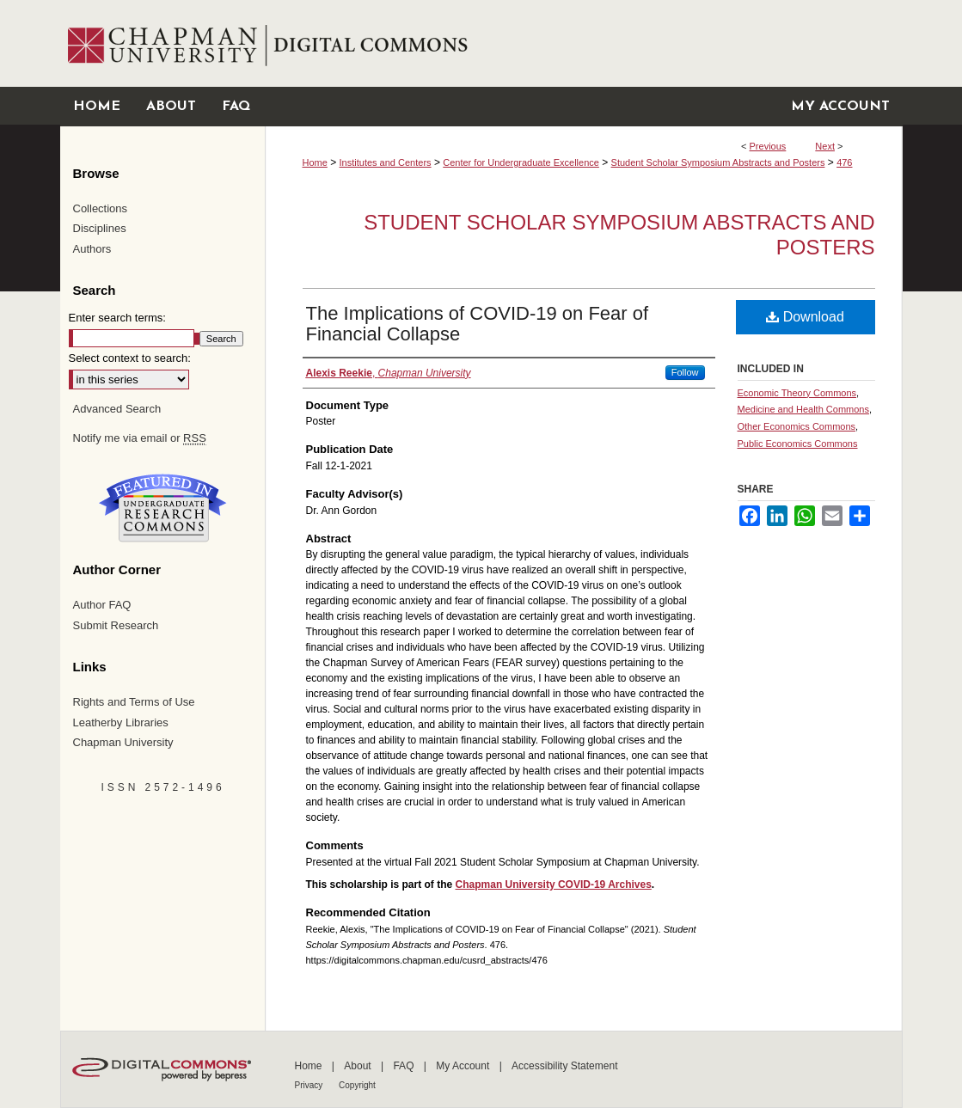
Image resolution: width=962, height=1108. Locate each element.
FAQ (404, 1066)
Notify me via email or (139, 438)
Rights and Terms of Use (134, 701)
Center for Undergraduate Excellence (521, 162)
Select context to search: (130, 358)
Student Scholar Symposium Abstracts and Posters (718, 162)
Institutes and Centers (386, 162)
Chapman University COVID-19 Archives (554, 884)
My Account (464, 1066)
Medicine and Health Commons (803, 409)
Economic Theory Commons (797, 393)
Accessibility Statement (564, 1066)
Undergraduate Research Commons (163, 508)
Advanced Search (117, 408)
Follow (685, 372)
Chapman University (123, 742)
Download (805, 316)
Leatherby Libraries (121, 722)
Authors (92, 248)
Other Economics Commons (797, 426)
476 (844, 162)
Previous (768, 146)
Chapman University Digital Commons (583, 43)
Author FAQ (102, 604)
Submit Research (116, 625)
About (359, 1066)
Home (315, 162)
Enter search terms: (117, 317)
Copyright (357, 1085)
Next (825, 146)
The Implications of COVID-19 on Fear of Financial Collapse (477, 324)
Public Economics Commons (798, 443)
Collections (100, 208)
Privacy (310, 1085)
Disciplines (99, 228)
